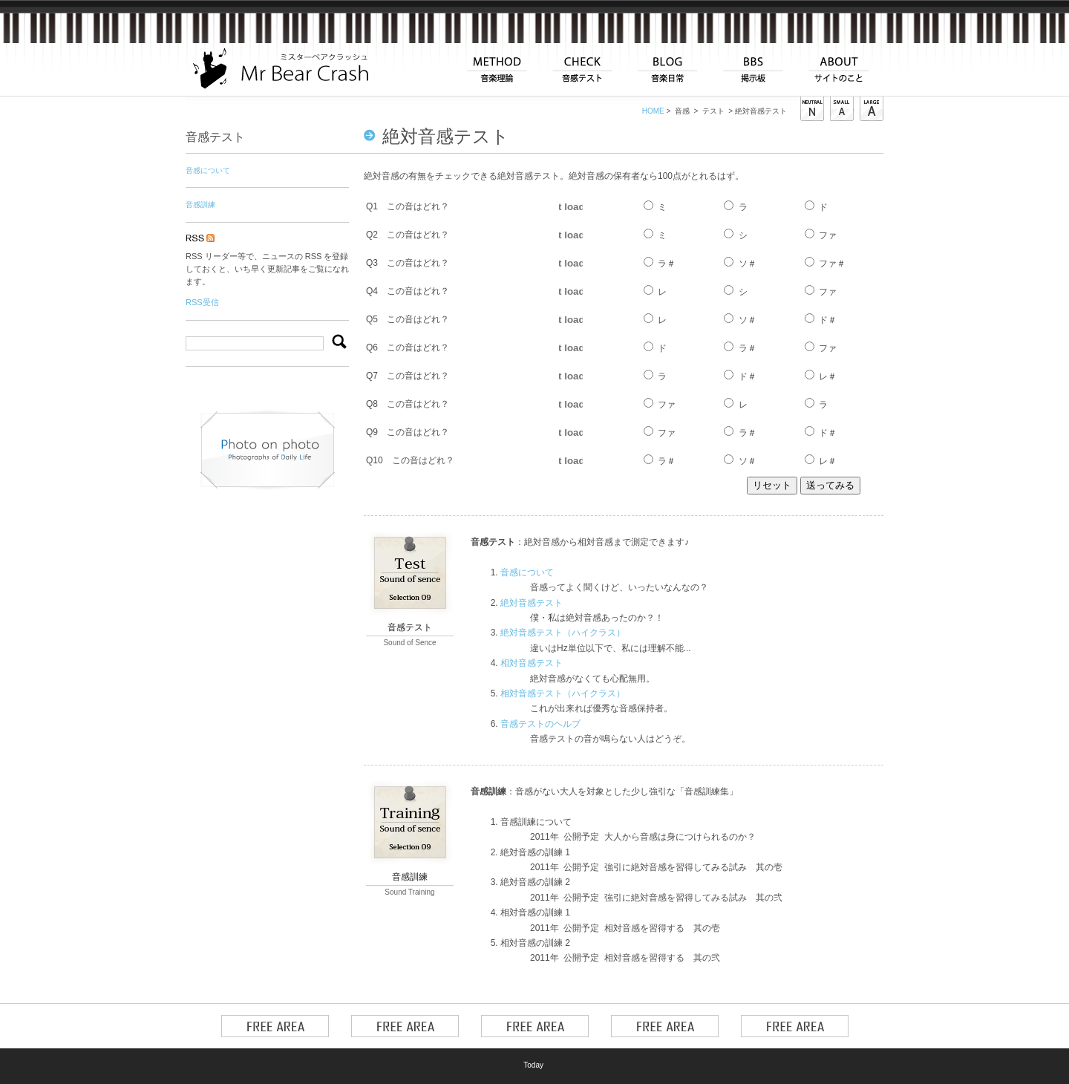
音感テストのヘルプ (540, 724)
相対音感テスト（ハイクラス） (562, 693)
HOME (653, 111)
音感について (527, 572)
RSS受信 (202, 302)
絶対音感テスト (531, 603)
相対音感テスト (531, 663)
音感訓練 (200, 204)
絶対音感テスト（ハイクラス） (562, 632)
